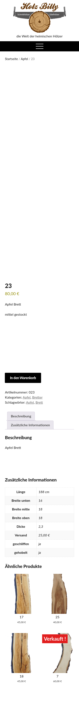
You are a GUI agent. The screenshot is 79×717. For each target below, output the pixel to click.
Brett (39, 402)
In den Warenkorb (23, 378)
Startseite (11, 59)
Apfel (24, 59)
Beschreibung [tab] (21, 416)
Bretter (37, 397)
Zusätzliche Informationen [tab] (30, 425)
